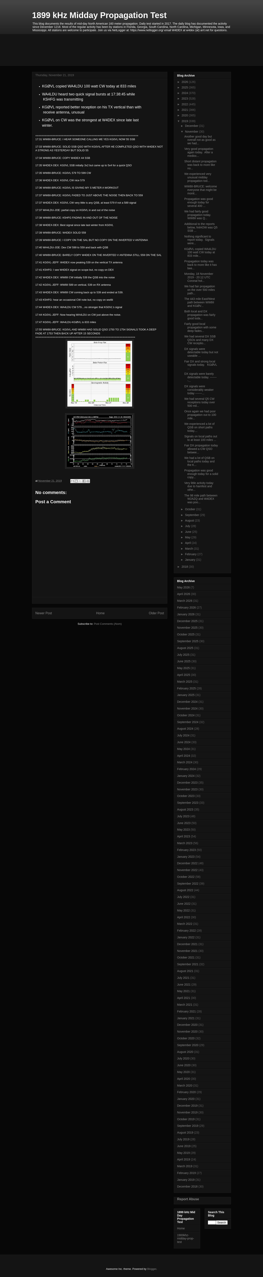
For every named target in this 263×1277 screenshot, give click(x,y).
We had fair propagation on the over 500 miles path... (199, 290)
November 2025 (187, 627)
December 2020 (187, 1024)
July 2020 (183, 1058)
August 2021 (185, 971)
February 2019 (186, 1173)
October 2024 (186, 715)
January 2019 (186, 1179)
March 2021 (184, 1004)
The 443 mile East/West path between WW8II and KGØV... (199, 302)
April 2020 (183, 1078)
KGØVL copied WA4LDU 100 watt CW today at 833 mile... (200, 252)
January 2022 (186, 937)
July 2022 (183, 897)
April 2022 (183, 917)
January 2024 (186, 775)
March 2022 (184, 923)
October (190, 509)
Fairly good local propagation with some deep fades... (200, 327)
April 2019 (183, 1159)
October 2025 (186, 634)
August (190, 520)
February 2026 (186, 607)
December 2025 (187, 621)
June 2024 (183, 742)
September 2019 (187, 1125)
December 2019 (187, 1105)
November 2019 (187, 1112)
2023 (185, 98)
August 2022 (185, 890)
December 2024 (187, 701)
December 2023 (187, 782)
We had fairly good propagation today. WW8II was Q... (198, 215)
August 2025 (185, 648)
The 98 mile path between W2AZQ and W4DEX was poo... (200, 499)
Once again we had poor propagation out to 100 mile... (200, 415)
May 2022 (183, 910)
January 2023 (186, 856)
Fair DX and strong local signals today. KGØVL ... (200, 365)
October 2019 (186, 1119)
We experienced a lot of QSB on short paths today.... (199, 427)
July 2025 (183, 654)
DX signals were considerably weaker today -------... (199, 390)
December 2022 (187, 863)
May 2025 (183, 668)
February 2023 (186, 850)
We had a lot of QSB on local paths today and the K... (199, 461)
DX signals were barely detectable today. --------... (200, 377)
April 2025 (183, 674)
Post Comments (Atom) (108, 623)
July (188, 526)
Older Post (156, 613)
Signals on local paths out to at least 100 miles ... (200, 438)
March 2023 (184, 843)
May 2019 (183, 1152)
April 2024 (183, 755)
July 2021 (183, 977)
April (188, 543)
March (189, 548)
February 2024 (186, 769)
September (192, 515)
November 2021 (187, 951)
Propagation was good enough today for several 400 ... (198, 202)
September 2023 (187, 802)
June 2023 (183, 823)
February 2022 (186, 930)
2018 (185, 566)
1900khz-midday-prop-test (185, 1238)
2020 (185, 115)
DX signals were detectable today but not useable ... (201, 352)
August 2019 (185, 1132)
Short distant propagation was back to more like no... (200, 165)
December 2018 (187, 1186)
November (192, 131)
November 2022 (187, 870)
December (192, 125)
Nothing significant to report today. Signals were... (199, 240)
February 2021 (186, 1011)
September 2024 (187, 722)
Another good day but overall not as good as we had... (200, 140)
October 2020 (186, 1038)
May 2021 (183, 991)
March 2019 (184, 1166)
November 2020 (187, 1031)
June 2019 (183, 1146)
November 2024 (187, 708)
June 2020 (183, 1065)
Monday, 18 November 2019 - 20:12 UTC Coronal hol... (198, 277)
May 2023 (183, 829)
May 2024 (183, 749)
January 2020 (186, 1098)
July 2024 (183, 735)
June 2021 (183, 984)
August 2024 (185, 728)
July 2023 (183, 816)
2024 (185, 93)
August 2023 (185, 809)
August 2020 (185, 1051)
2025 (185, 87)
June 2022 (183, 903)
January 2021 (186, 1018)
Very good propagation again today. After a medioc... (198, 152)
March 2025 (184, 681)
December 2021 (187, 944)
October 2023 (186, 796)
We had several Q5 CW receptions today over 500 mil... (199, 402)
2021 (185, 109)
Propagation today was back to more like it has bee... (200, 265)
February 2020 (186, 1092)
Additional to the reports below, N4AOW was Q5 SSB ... (200, 227)
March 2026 (184, 600)
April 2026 (183, 594)
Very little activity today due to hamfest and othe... (198, 486)
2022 (185, 104)
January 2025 (186, 695)
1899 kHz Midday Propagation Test (99, 15)
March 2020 (184, 1085)
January (190, 559)
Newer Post (43, 613)
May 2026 (183, 587)
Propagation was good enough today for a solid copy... (201, 474)
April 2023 (183, 836)
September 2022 (187, 883)
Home (100, 613)
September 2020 (187, 1045)
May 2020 (183, 1072)
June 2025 (183, 661)
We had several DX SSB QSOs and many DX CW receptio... (200, 340)
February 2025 (186, 688)
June (188, 531)
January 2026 (186, 614)
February (191, 554)
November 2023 (187, 789)
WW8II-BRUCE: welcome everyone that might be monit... (200, 190)
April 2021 (183, 998)
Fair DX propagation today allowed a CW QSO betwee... (201, 449)
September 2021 (187, 964)
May (188, 537)
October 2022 (186, 876)
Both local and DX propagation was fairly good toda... (199, 315)
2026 (185, 82)
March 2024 (184, 762)
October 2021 (186, 957)
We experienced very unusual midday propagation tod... (197, 177)
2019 (185, 121)
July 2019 (183, 1139)
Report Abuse (188, 1199)
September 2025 (187, 641)
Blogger (151, 1268)
